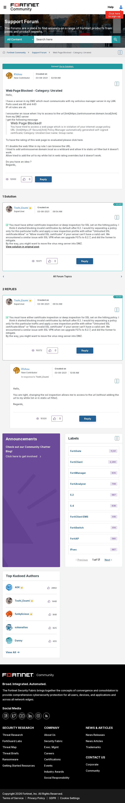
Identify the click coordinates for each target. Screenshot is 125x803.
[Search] (116, 39)
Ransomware (10, 759)
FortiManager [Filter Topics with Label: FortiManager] (78, 473)
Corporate (92, 764)
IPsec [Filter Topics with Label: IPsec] (73, 549)
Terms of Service (13, 798)
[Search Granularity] (19, 39)
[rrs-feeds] (46, 716)
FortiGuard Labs (12, 741)
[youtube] (22, 716)
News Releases (95, 735)
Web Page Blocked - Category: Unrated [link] (72, 52)
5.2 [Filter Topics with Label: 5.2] (72, 494)
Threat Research (12, 735)
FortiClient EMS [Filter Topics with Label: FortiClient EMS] (79, 516)
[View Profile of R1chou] (18, 74)
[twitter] (14, 716)
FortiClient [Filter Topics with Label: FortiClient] (76, 462)
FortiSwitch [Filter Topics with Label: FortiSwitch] (77, 527)
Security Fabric (53, 741)
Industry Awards (54, 771)
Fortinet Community (25, 7)
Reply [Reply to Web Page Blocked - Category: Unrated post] (43, 179)
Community (93, 770)
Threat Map (9, 747)
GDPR (52, 798)
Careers (49, 753)
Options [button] (116, 84)
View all (11, 652)
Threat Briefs (10, 753)
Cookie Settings (70, 798)
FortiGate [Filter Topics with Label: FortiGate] (75, 451)
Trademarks (93, 747)
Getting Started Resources (18, 765)
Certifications (52, 759)
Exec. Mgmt (51, 747)
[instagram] (38, 716)
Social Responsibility (56, 777)
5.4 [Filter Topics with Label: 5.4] (72, 505)
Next (107, 559)
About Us (49, 735)
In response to (35, 377)
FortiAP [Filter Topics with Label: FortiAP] (74, 538)
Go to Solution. (66, 66)
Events (48, 765)
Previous (82, 559)
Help (111, 7)
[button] (25, 179)
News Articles (94, 741)
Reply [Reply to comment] (84, 261)
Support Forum (39, 52)
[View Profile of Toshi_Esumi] (21, 207)
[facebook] (5, 716)
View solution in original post (22, 246)
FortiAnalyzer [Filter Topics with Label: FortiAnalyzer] (78, 483)
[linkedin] (30, 716)
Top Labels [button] (116, 439)
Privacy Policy (36, 798)
